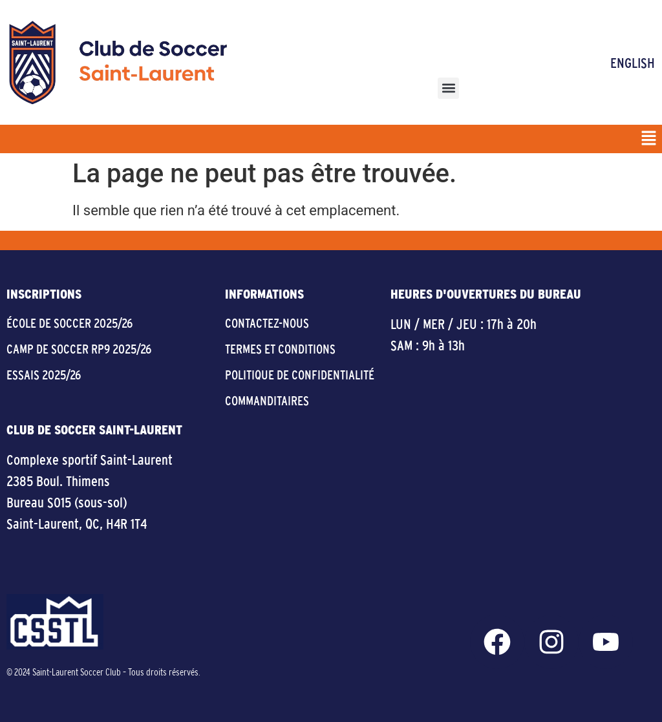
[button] (448, 88)
